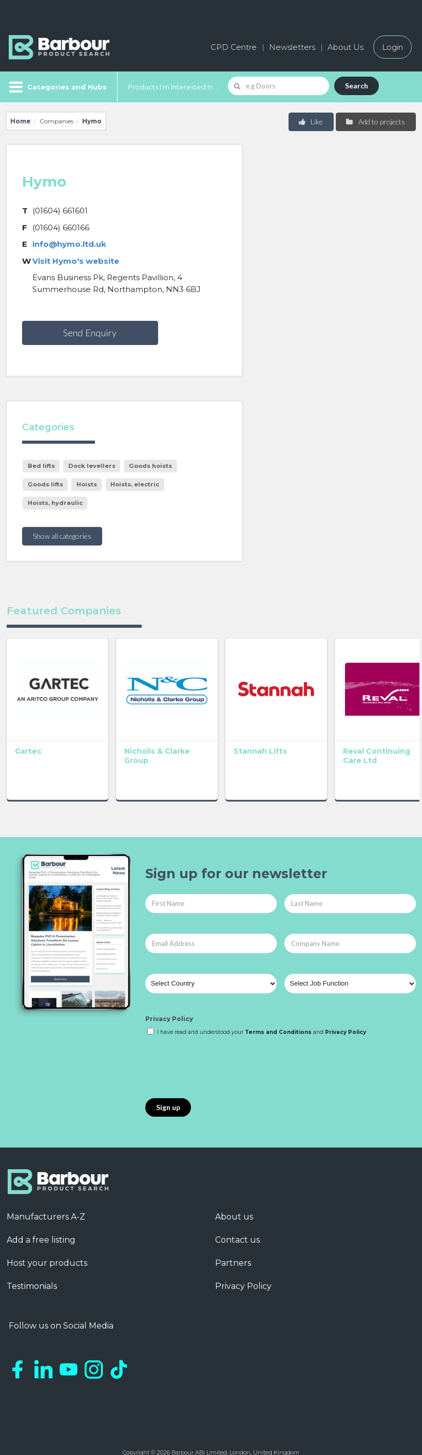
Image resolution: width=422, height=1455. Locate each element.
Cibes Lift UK (373, 725)
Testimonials (32, 1260)
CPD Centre (233, 47)
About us (234, 1190)
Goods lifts (45, 484)
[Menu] (57, 86)
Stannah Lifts (208, 725)
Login (392, 47)
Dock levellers (92, 465)
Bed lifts (41, 465)
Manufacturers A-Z (46, 1190)
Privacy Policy (169, 992)
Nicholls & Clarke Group (123, 730)
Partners (233, 1237)
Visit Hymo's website (75, 261)
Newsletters (292, 47)
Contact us (237, 1213)
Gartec (28, 725)
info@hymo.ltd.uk (69, 244)
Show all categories (62, 536)
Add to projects (375, 121)
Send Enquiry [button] (90, 332)
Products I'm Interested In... (173, 87)
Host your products (47, 1237)
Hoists (86, 484)
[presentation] (223, 1042)
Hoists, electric (134, 484)
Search (356, 85)
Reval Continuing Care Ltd (287, 735)
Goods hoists (150, 465)
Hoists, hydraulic (55, 502)
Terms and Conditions (278, 1006)
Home (20, 121)
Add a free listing (41, 1213)
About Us (345, 47)
